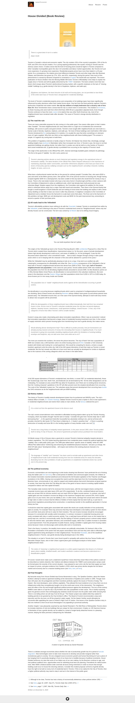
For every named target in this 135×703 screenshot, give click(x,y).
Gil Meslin (72, 211)
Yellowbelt (33, 208)
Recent (98, 5)
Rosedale (84, 533)
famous (83, 402)
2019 (81, 343)
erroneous (101, 108)
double (104, 387)
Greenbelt (72, 206)
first (44, 133)
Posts (105, 5)
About (91, 5)
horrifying (74, 263)
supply (73, 77)
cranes (55, 112)
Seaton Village (55, 274)
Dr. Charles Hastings (52, 400)
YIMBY (70, 82)
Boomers (65, 293)
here (44, 475)
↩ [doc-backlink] (101, 679)
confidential (83, 249)
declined (46, 143)
